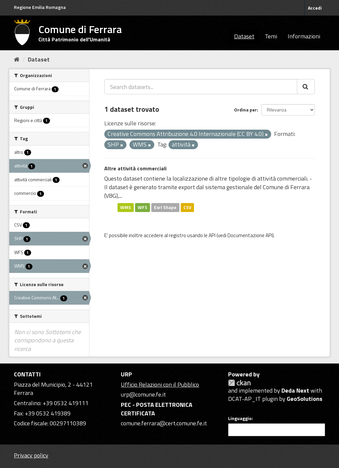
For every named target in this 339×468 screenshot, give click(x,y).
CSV (187, 207)
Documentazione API (249, 235)
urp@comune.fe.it (143, 394)
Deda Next (295, 390)
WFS (142, 207)
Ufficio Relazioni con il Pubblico (160, 384)
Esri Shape (165, 207)
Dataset (244, 36)
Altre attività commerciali (135, 168)
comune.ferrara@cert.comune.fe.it (164, 423)
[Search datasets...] (200, 86)
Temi (271, 36)
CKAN (239, 382)
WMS (125, 207)
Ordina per (245, 109)
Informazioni (304, 36)
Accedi (315, 7)
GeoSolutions (304, 398)
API (212, 235)
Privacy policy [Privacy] (31, 455)
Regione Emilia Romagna (40, 7)
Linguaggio (240, 418)
